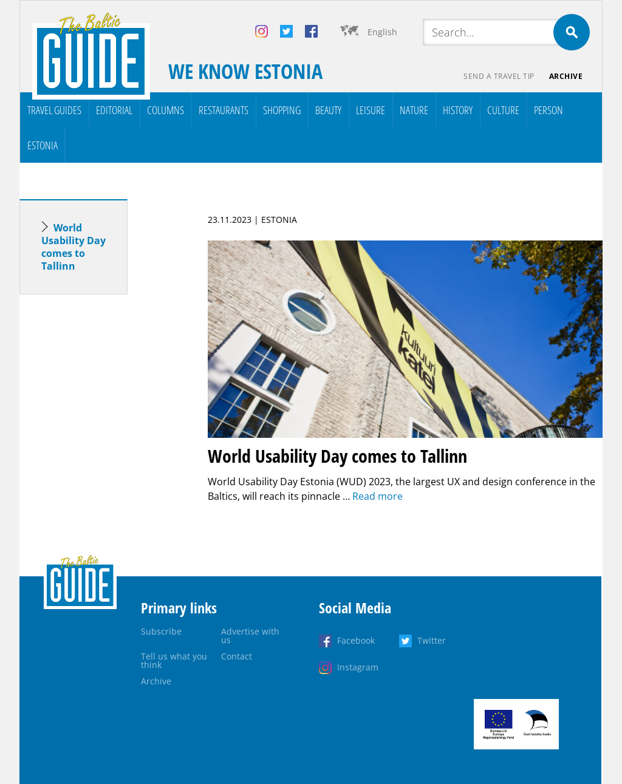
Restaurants (223, 110)
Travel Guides (54, 110)
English (382, 32)
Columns (165, 110)
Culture (503, 110)
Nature (414, 110)
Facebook (356, 640)
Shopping (282, 110)
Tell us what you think (174, 660)
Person (548, 110)
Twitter (431, 640)
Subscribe (161, 631)
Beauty (328, 110)
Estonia (42, 145)
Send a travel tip (499, 76)
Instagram (357, 667)
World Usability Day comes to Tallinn (73, 247)
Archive (566, 76)
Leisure (370, 110)
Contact (236, 656)
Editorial (114, 110)
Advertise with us (250, 635)
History (458, 110)
